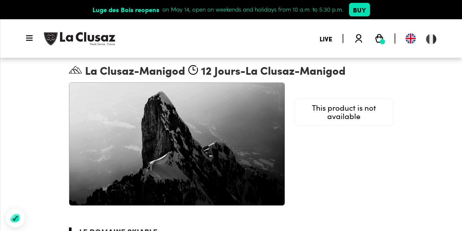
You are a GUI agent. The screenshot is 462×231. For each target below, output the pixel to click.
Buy (359, 9)
